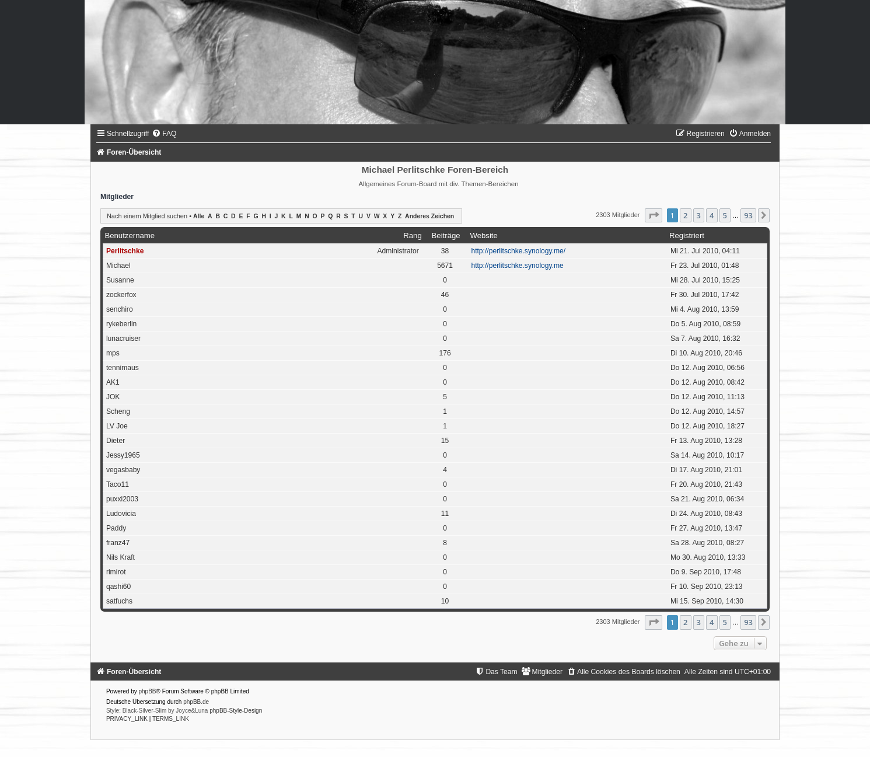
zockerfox (121, 295)
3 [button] (699, 215)
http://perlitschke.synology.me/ (518, 251)
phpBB (147, 691)
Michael (118, 265)
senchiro (119, 309)
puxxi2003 (122, 499)
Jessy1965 (123, 455)
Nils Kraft (120, 557)
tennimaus (122, 368)
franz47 (118, 543)
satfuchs (119, 601)
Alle (198, 216)
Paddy (116, 528)
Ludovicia (121, 514)
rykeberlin (121, 324)
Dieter (115, 441)
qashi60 (118, 586)
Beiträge (446, 235)
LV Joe (117, 426)
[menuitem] (164, 134)
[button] (653, 215)
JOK (113, 397)
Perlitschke (125, 251)
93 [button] (748, 215)
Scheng (118, 411)
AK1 (113, 382)
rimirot (116, 572)
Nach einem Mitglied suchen (147, 215)
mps (113, 353)
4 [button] (712, 215)
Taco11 (117, 484)
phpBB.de (196, 702)
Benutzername (129, 235)
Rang (412, 235)
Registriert (686, 235)
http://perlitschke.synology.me (517, 265)
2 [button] (685, 215)
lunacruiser (123, 338)
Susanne (120, 280)
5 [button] (725, 215)
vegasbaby (123, 470)
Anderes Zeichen (429, 216)
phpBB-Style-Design (235, 710)
